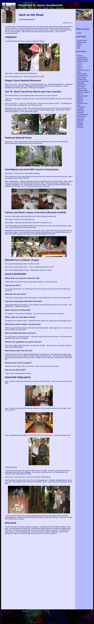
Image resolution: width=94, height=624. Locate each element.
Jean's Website (60, 8)
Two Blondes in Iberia (82, 114)
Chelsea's (79, 121)
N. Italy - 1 (79, 62)
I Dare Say (80, 94)
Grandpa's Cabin (81, 57)
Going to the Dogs (82, 73)
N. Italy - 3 (79, 66)
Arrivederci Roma (81, 79)
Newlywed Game (81, 84)
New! (35, 8)
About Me (45, 8)
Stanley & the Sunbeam (83, 92)
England (79, 44)
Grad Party (80, 97)
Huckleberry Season (82, 90)
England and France (82, 61)
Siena (78, 47)
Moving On (80, 101)
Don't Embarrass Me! (82, 75)
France (79, 46)
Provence (79, 55)
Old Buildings (80, 119)
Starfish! (79, 32)
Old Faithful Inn (81, 107)
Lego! (24, 8)
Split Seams (80, 123)
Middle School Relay (82, 96)
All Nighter (80, 125)
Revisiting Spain (81, 116)
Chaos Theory (80, 86)
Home (20, 8)
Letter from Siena (81, 77)
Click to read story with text (27, 19)
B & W (40, 8)
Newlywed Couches (82, 103)
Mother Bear (80, 112)
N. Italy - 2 (79, 64)
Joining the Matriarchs (83, 81)
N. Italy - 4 (79, 68)
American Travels (81, 42)
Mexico (79, 72)
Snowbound (80, 108)
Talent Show (80, 127)
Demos (30, 8)
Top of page (25, 611)
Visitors (79, 105)
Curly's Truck (80, 118)
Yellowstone (80, 99)
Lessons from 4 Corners (83, 70)
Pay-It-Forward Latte (82, 59)
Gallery (52, 8)
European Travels (81, 40)
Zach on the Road (81, 88)
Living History (80, 83)
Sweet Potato (80, 110)
